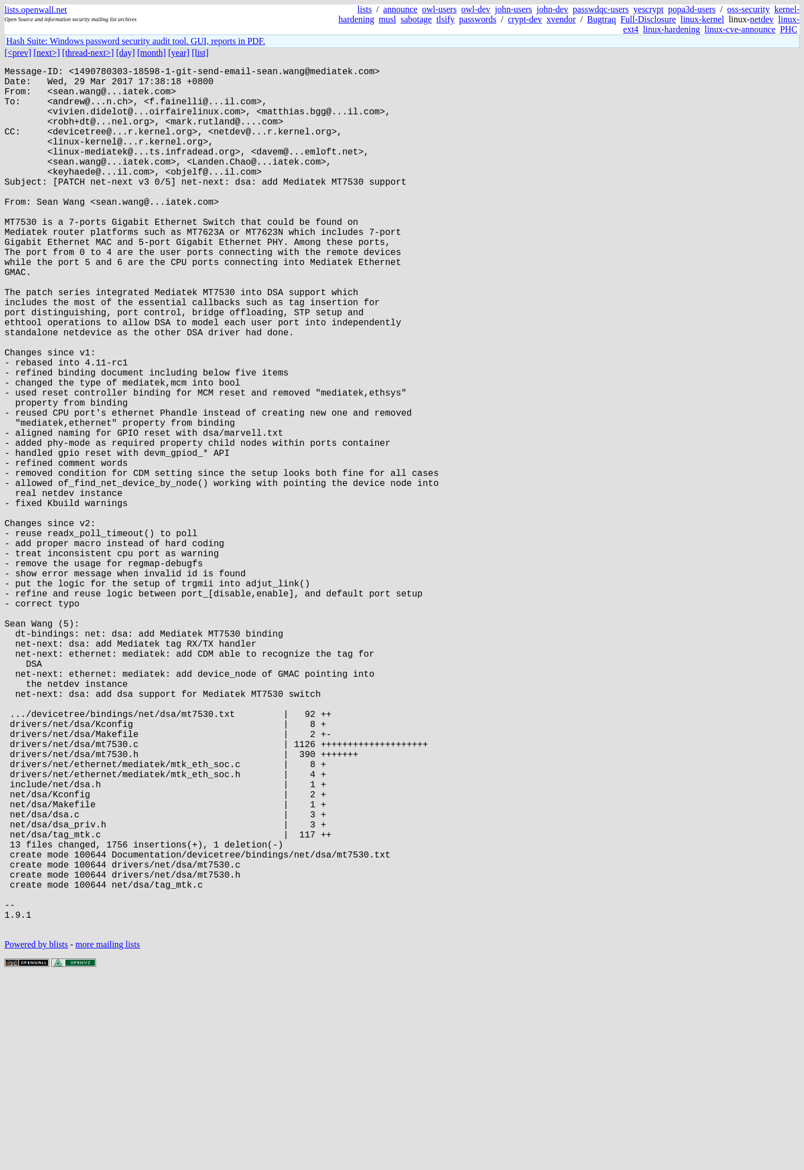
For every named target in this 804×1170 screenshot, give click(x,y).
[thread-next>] (88, 52)
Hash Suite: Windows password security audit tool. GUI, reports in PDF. (135, 41)
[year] (178, 52)
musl (387, 19)
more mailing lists (107, 1136)
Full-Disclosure (648, 19)
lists (364, 9)
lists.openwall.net (35, 10)
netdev (762, 19)
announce (400, 9)
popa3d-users (691, 9)
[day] (125, 52)
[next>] (47, 52)
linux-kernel (702, 19)
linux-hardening (671, 29)
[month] (151, 52)
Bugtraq (601, 19)
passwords (477, 19)
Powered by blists (36, 1136)
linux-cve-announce (740, 29)
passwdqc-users (601, 9)
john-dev (552, 9)
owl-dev (475, 9)
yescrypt (648, 9)
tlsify (445, 19)
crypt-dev (525, 19)
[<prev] (17, 52)
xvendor (561, 19)
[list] (200, 52)
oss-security (748, 9)
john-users (513, 9)
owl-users (439, 9)
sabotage (416, 19)
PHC (788, 29)
